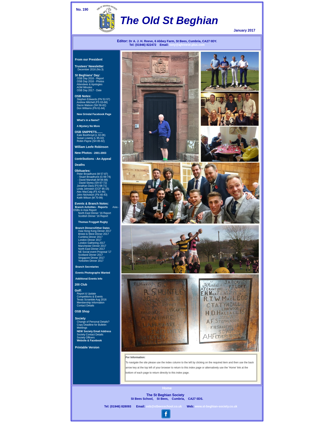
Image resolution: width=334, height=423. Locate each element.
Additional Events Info (88, 278)
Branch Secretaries (87, 266)
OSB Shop (82, 311)
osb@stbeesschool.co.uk (164, 406)
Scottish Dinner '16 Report (93, 216)
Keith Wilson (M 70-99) (90, 197)
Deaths (80, 164)
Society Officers (86, 337)
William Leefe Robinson (91, 147)
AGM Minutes (84, 87)
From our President (88, 59)
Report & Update (86, 293)
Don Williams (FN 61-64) (91, 108)
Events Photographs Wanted (92, 272)
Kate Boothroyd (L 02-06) (91, 135)
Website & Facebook (89, 340)
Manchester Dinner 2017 (92, 245)
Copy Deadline (85, 324)
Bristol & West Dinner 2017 (93, 233)
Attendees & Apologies (89, 84)
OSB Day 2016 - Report (90, 78)
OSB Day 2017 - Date (89, 90)
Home (167, 388)
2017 (99, 254)
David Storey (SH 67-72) (93, 182)
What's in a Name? (88, 120)
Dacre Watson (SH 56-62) (91, 105)
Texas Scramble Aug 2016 (91, 299)
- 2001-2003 (99, 153)
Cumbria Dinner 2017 (90, 236)
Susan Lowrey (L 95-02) (90, 138)
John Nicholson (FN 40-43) (92, 194)
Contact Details (85, 305)
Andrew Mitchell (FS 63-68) (92, 102)
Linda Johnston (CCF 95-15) (93, 188)
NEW (80, 331)
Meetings (82, 327)
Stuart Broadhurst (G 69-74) (95, 176)
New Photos (83, 152)
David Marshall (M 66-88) (93, 179)
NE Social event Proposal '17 (94, 251)
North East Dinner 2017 (91, 248)
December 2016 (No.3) (88, 69)
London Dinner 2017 (89, 239)
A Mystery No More (88, 126)
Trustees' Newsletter (89, 66)
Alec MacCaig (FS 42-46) (91, 191)
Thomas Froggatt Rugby (93, 222)
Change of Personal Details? (93, 321)
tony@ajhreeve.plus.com (186, 44)
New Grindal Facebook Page (94, 114)
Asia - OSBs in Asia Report (96, 209)
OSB (78, 132)
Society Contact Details (90, 334)
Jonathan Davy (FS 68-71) (92, 185)
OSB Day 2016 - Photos (90, 81)
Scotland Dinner (87, 254)
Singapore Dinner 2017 (91, 257)
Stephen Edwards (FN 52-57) (93, 99)
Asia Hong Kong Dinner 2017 (94, 231)
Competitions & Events (90, 296)
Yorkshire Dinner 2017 (90, 260)
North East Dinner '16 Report (94, 213)
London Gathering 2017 (91, 242)
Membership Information (90, 302)
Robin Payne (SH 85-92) (91, 141)
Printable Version (87, 347)
